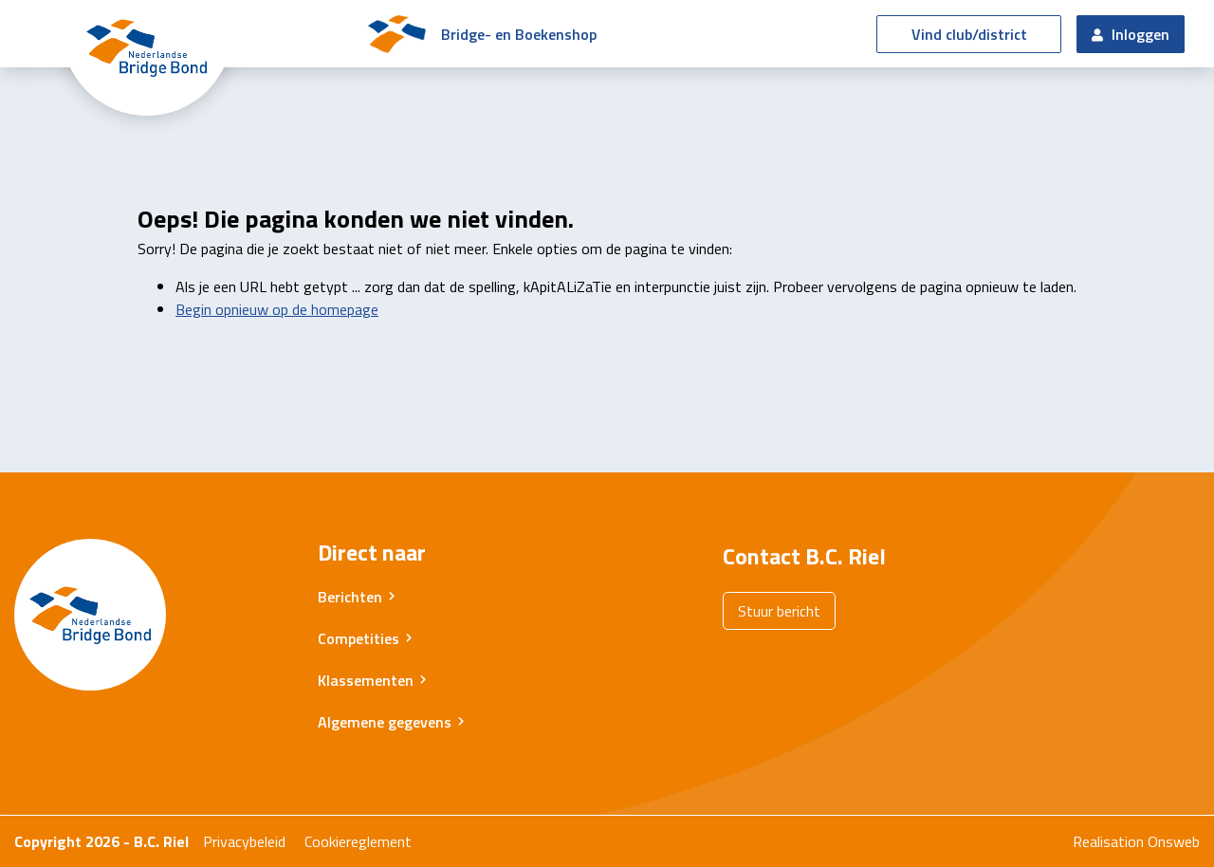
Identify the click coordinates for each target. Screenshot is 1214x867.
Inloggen (1130, 34)
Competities (358, 638)
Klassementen (366, 680)
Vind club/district (969, 34)
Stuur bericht (779, 611)
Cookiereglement (358, 841)
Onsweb (1174, 841)
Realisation (1108, 841)
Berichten (350, 596)
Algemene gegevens (384, 721)
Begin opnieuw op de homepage (276, 309)
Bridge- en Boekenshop (519, 34)
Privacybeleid (244, 841)
